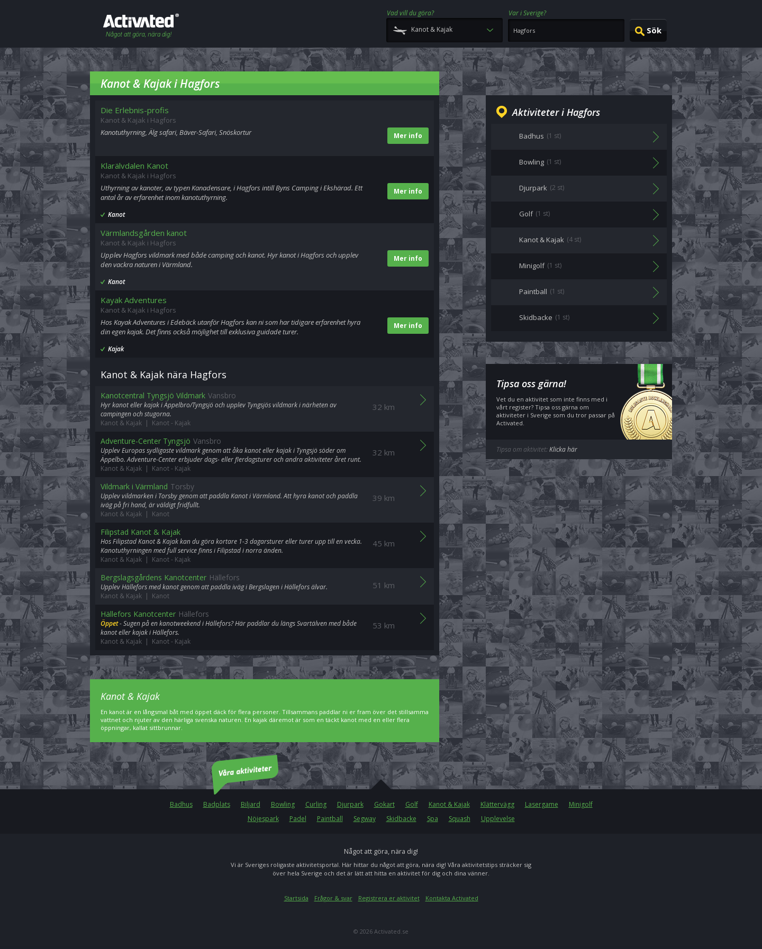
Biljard (250, 804)
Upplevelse (498, 818)
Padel (297, 818)
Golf (411, 804)
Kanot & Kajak (449, 804)
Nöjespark (263, 818)
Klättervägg (497, 804)
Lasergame (541, 804)
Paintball (330, 818)
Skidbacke (401, 818)
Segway (364, 818)
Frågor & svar (333, 898)
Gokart (384, 804)
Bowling (283, 804)
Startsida (296, 898)
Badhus (181, 804)
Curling (315, 804)
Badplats (216, 804)
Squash (459, 818)
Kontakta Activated (451, 898)
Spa (432, 818)
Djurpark (350, 804)
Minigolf (581, 804)
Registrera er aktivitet (389, 898)
